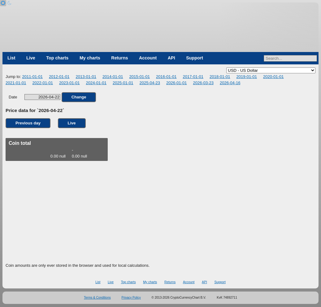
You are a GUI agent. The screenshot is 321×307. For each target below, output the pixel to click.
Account (148, 57)
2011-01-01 (32, 76)
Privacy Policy (131, 297)
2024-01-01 (96, 82)
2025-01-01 (123, 82)
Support (194, 57)
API (171, 57)
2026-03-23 (203, 82)
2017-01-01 (193, 76)
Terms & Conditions (97, 297)
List (11, 57)
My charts (90, 57)
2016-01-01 (166, 76)
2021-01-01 (16, 82)
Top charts (57, 57)
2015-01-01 (139, 76)
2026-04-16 (230, 82)
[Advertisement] (160, 215)
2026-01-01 (176, 82)
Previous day (28, 123)
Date (34, 97)
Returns (119, 57)
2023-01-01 (69, 82)
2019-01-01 (246, 76)
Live (30, 57)
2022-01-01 (43, 82)
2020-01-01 (273, 76)
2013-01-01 (86, 76)
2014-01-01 (112, 76)
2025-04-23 (150, 82)
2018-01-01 (220, 76)
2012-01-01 (59, 76)
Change (79, 97)
